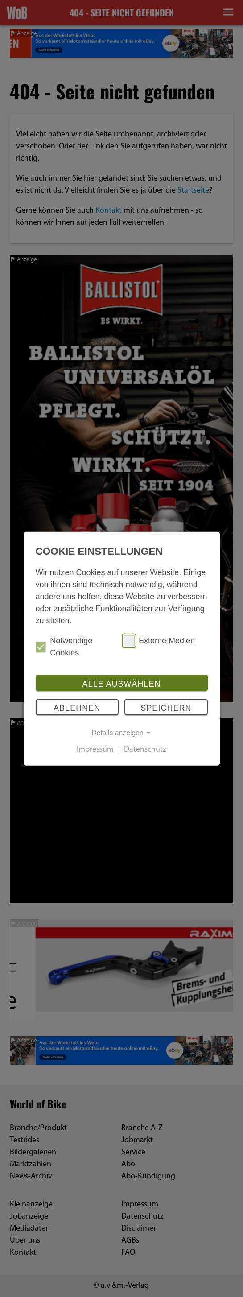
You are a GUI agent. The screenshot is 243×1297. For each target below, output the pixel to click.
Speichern (165, 707)
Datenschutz (145, 750)
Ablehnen (77, 707)
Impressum (95, 750)
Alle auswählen (121, 683)
